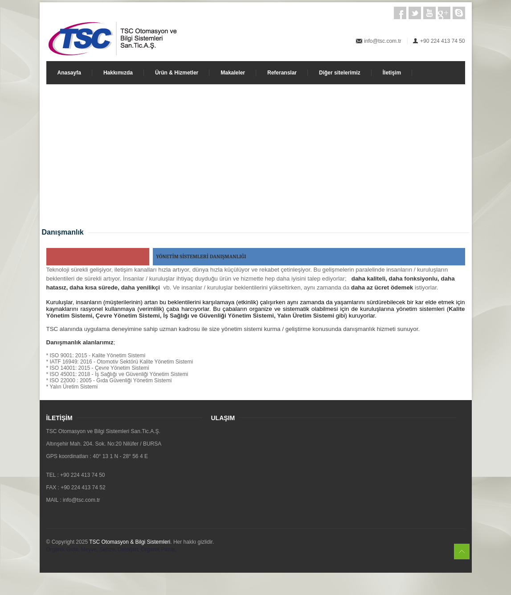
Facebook (400, 13)
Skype (459, 13)
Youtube (429, 13)
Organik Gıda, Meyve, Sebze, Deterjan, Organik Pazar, (111, 549)
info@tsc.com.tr (382, 41)
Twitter (415, 13)
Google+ (444, 13)
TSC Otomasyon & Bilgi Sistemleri (129, 542)
